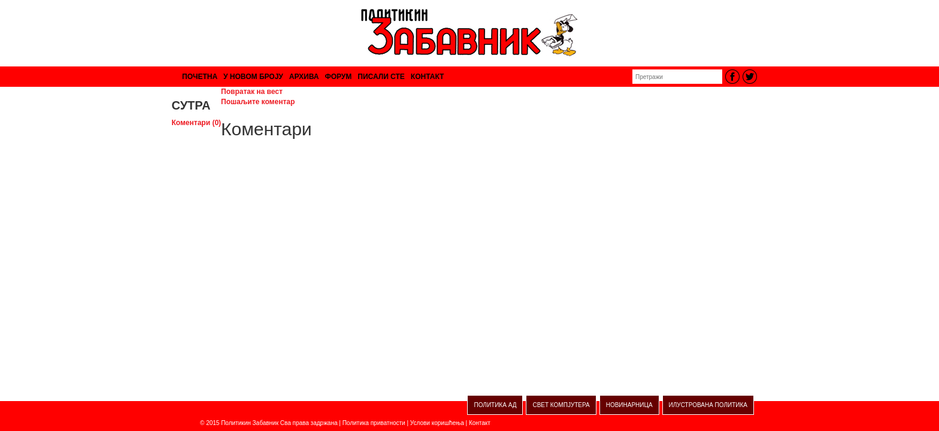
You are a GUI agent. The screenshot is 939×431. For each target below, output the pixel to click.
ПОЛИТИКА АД (495, 405)
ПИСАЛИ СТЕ (381, 76)
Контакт (479, 423)
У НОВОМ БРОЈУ (253, 76)
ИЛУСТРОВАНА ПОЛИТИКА (708, 405)
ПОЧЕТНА (199, 76)
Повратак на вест (252, 91)
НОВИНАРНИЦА (629, 405)
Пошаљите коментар (258, 102)
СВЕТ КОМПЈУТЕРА (560, 405)
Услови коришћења (437, 423)
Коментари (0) (197, 123)
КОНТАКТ (427, 76)
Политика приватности (374, 423)
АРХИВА (304, 76)
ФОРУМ (338, 76)
